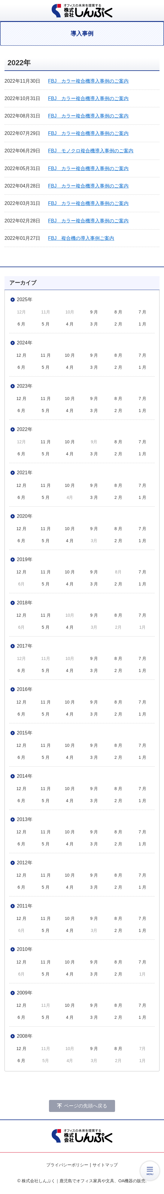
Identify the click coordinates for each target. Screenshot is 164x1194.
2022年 (24, 429)
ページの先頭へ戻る (85, 1105)
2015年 (24, 732)
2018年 (24, 602)
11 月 (45, 355)
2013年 (24, 819)
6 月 (21, 324)
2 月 (118, 324)
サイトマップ (105, 1164)
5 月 (46, 324)
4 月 (70, 324)
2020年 (24, 516)
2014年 (24, 776)
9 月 (94, 312)
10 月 (70, 355)
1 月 (143, 324)
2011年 (24, 905)
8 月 (118, 312)
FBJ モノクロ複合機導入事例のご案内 (90, 150)
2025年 (24, 299)
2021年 (24, 472)
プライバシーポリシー (67, 1164)
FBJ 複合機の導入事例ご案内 (81, 238)
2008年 (24, 1036)
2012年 (24, 862)
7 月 (143, 312)
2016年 (24, 689)
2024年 (24, 342)
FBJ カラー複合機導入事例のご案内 (88, 81)
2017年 (24, 646)
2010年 (24, 949)
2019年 (24, 559)
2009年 (24, 992)
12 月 (21, 355)
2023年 (24, 386)
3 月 (94, 324)
